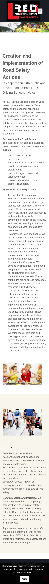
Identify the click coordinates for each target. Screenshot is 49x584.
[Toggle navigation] (40, 11)
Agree (24, 579)
